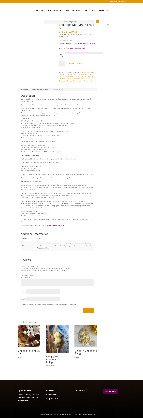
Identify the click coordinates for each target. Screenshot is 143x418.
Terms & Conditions (89, 414)
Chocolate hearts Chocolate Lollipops (78, 79)
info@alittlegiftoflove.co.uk (55, 225)
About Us (58, 10)
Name (23, 292)
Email (23, 299)
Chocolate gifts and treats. (67, 74)
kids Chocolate (77, 81)
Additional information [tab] (40, 90)
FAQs (85, 10)
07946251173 (52, 395)
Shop (49, 10)
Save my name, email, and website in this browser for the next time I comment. (49, 305)
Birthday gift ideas (88, 72)
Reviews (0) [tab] (56, 90)
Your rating (25, 275)
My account (113, 1)
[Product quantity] (62, 63)
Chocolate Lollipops (65, 81)
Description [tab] (24, 90)
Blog (67, 10)
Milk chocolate (88, 81)
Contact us (103, 10)
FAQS (91, 220)
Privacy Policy (77, 414)
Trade (92, 10)
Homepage (39, 10)
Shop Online (109, 391)
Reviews (76, 10)
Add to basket (75, 63)
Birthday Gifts (82, 77)
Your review (25, 278)
